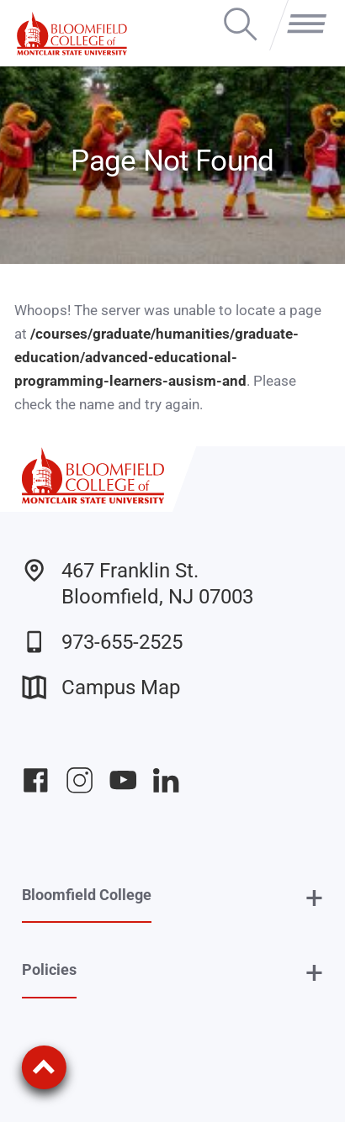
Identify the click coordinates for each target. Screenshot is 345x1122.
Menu (302, 9)
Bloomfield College (86, 894)
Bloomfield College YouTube (123, 780)
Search (240, 9)
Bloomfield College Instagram (79, 780)
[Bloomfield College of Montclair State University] (72, 33)
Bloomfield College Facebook (36, 780)
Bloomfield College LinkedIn (166, 780)
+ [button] (314, 898)
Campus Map (101, 687)
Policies (49, 969)
